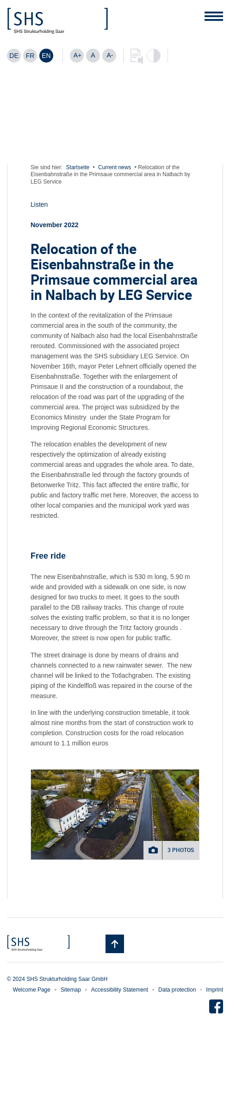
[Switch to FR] (30, 56)
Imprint (214, 989)
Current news (114, 167)
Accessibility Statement (119, 989)
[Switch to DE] (14, 56)
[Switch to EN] (46, 56)
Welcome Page (31, 989)
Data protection (177, 989)
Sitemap (71, 989)
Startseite (78, 167)
